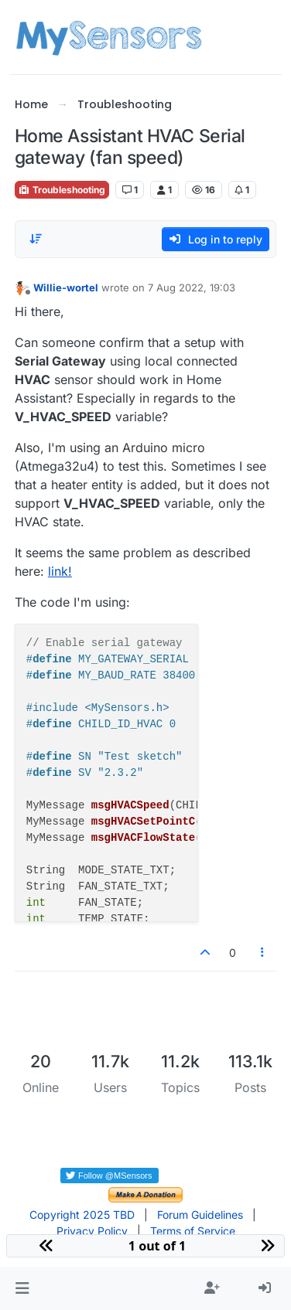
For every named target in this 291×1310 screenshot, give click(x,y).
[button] (22, 1288)
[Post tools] (263, 953)
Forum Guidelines (200, 1214)
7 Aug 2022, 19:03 (191, 287)
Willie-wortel (65, 287)
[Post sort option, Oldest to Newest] (36, 239)
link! (60, 571)
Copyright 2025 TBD (82, 1214)
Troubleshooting (62, 190)
